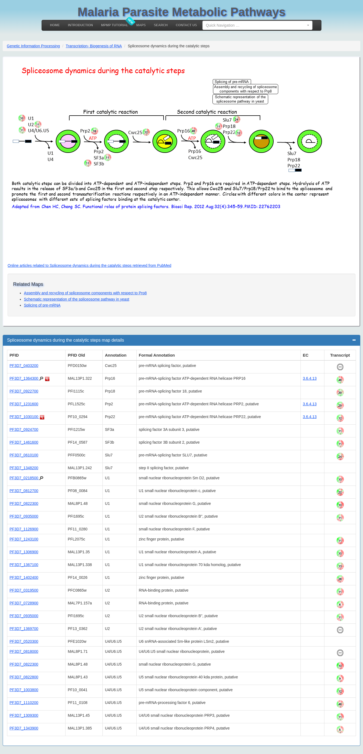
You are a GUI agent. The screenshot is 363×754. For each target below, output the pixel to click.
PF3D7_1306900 (24, 552)
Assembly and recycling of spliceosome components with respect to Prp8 (85, 293)
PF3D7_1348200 (24, 468)
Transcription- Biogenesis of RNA (94, 46)
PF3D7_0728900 (24, 603)
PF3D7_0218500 (24, 478)
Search (161, 25)
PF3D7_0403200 (24, 365)
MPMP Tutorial (114, 25)
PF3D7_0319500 (24, 590)
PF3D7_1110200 (24, 702)
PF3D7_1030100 (24, 417)
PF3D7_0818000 (24, 651)
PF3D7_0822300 (24, 503)
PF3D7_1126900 (24, 529)
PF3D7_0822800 (24, 677)
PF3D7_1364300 (24, 378)
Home (55, 25)
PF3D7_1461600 (24, 442)
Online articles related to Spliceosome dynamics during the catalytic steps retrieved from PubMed (89, 265)
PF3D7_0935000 (24, 516)
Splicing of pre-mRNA (42, 305)
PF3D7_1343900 (24, 728)
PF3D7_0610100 (24, 455)
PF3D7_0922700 (24, 391)
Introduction (80, 25)
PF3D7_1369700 (24, 628)
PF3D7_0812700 (24, 491)
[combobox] (257, 25)
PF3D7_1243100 (24, 539)
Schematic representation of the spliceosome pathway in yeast (76, 299)
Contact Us (186, 25)
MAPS (141, 25)
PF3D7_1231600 (24, 404)
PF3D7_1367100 (24, 565)
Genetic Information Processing (33, 46)
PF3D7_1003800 (24, 690)
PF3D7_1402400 (24, 577)
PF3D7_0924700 (24, 429)
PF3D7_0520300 (24, 641)
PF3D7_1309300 (24, 715)
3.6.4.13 (310, 378)
